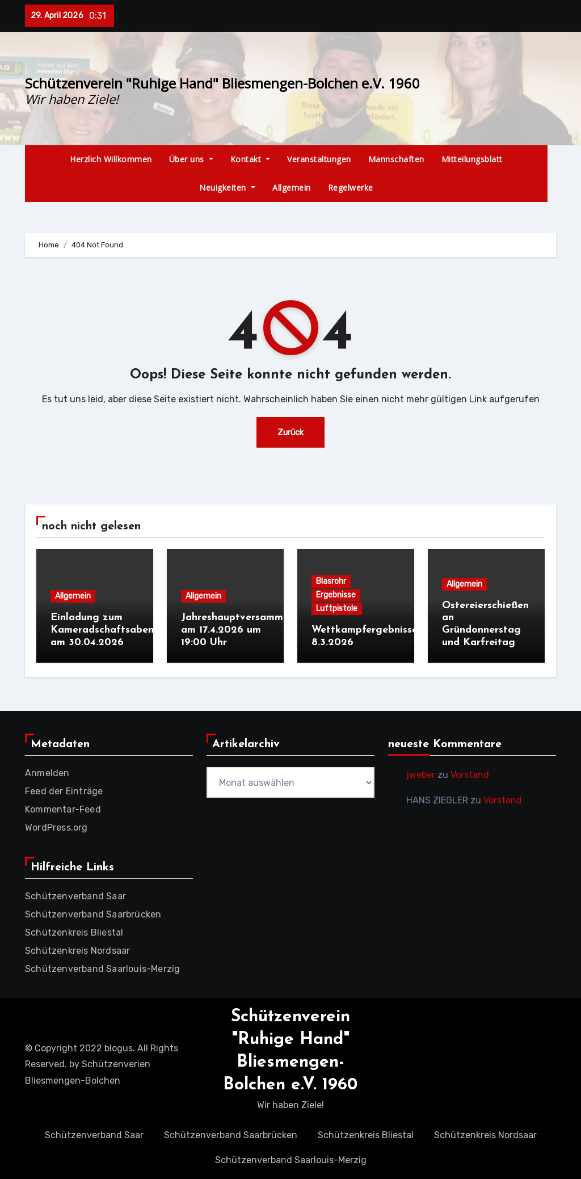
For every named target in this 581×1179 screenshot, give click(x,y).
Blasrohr (331, 581)
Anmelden (47, 770)
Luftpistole (336, 608)
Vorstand (470, 772)
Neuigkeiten (227, 187)
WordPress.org (56, 824)
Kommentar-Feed (63, 806)
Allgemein (291, 187)
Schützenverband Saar (75, 893)
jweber (420, 772)
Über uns (191, 159)
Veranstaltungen (319, 159)
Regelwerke (350, 187)
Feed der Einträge (64, 788)
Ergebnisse (336, 595)
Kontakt (250, 159)
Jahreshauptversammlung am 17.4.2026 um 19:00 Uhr (242, 629)
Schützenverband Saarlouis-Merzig (102, 966)
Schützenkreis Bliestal (74, 929)
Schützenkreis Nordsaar (77, 947)
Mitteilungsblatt (472, 159)
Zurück (291, 432)
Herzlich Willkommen (111, 159)
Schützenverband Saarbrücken (93, 911)
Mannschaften (396, 159)
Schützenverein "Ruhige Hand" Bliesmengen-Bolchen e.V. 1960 (222, 83)
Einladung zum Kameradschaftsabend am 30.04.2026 (105, 629)
